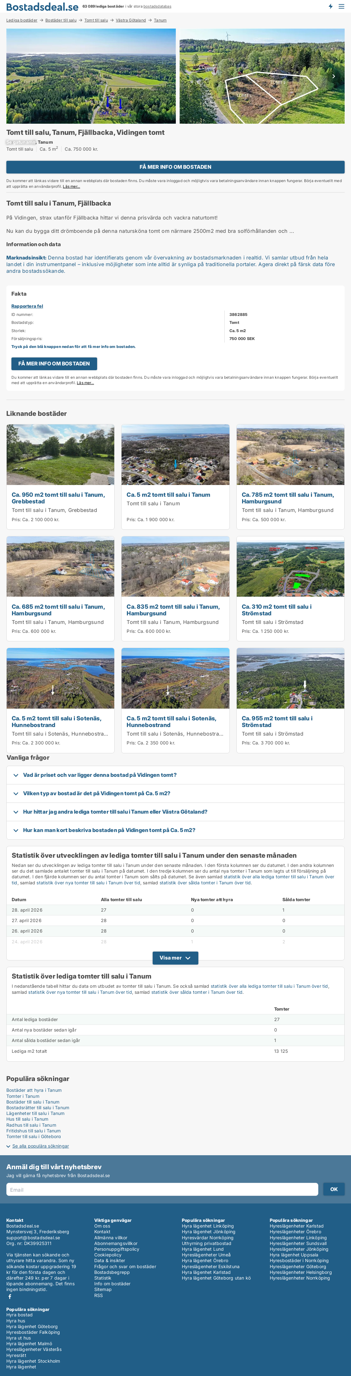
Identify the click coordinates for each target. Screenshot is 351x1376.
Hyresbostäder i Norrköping (299, 1260)
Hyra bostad (19, 1314)
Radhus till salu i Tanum (31, 1125)
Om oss (102, 1226)
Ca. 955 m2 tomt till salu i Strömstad (277, 721)
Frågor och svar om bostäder (125, 1266)
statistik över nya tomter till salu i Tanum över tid (88, 882)
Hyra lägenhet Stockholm (33, 1361)
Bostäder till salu (60, 20)
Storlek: (18, 330)
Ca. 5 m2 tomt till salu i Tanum (168, 494)
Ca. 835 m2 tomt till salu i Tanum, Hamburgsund (173, 610)
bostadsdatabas (157, 6)
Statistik (103, 1278)
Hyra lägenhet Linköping (208, 1226)
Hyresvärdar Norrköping (208, 1237)
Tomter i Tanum (22, 1096)
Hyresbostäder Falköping (33, 1332)
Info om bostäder (112, 1283)
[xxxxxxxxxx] (21, 142)
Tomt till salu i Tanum (153, 503)
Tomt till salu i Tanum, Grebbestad (54, 510)
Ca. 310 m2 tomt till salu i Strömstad (277, 610)
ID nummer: (22, 314)
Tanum (160, 20)
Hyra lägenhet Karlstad (206, 1272)
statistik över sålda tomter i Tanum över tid (205, 882)
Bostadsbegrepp (112, 1272)
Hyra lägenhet (21, 1366)
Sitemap (103, 1289)
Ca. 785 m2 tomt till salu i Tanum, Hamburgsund (288, 498)
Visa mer (171, 957)
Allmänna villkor (111, 1237)
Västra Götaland (131, 20)
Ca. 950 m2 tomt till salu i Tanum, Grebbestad (58, 498)
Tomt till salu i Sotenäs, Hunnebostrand (61, 734)
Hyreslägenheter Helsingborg (301, 1272)
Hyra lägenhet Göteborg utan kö (216, 1278)
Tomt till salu (96, 20)
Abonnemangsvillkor (116, 1243)
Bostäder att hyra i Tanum (34, 1090)
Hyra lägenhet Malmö (29, 1343)
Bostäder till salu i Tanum (32, 1101)
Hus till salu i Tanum (27, 1119)
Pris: (17, 519)
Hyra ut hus (18, 1337)
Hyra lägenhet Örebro (205, 1260)
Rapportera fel (27, 306)
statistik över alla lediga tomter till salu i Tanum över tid (269, 986)
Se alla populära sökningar (40, 1146)
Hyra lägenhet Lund (203, 1249)
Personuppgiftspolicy (117, 1249)
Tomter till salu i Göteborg (33, 1136)
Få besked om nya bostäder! (330, 6)
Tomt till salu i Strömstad (272, 622)
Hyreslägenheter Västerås (34, 1349)
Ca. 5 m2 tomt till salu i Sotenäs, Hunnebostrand (56, 721)
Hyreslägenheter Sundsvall (298, 1243)
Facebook (9, 1297)
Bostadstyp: (22, 322)
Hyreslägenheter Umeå (206, 1254)
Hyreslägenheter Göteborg (298, 1266)
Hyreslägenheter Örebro (295, 1231)
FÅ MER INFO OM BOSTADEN (175, 167)
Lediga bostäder (21, 20)
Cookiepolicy (108, 1254)
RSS (98, 1295)
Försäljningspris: (27, 338)
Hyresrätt (16, 1355)
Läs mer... (71, 186)
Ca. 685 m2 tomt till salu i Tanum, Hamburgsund (58, 610)
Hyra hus (15, 1320)
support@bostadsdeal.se (33, 1237)
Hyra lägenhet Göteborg (32, 1326)
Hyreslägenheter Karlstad (297, 1226)
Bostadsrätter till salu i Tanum (37, 1107)
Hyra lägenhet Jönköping (209, 1231)
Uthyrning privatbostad (206, 1243)
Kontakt (102, 1231)
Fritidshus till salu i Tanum (33, 1130)
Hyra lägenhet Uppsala (294, 1254)
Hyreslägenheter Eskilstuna (211, 1266)
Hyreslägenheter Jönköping (299, 1249)
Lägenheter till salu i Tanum (35, 1113)
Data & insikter (109, 1260)
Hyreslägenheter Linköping (298, 1237)
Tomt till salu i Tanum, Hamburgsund (288, 510)
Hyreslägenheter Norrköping (300, 1278)
